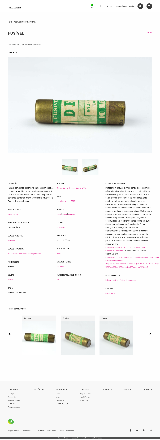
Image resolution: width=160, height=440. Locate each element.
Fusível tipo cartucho (128, 280)
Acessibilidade (28, 432)
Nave (58, 398)
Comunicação (110, 293)
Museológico (13, 214)
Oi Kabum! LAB (62, 405)
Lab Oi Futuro (85, 398)
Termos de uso (13, 432)
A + (108, 6)
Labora (58, 395)
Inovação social (14, 401)
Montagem (61, 227)
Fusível (11, 280)
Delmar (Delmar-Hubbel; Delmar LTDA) (71, 188)
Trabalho (11, 240)
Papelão (71, 214)
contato (132, 6)
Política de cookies (67, 432)
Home (10, 22)
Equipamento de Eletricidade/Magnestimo (24, 253)
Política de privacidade (47, 432)
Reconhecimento (14, 408)
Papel (64, 214)
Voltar (149, 32)
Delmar (108, 280)
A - (111, 6)
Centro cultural (86, 395)
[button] (10, 334)
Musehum (84, 401)
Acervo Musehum (21, 22)
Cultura (11, 395)
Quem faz (11, 405)
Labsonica (60, 401)
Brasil (59, 253)
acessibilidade (121, 6)
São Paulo (60, 266)
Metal (59, 214)
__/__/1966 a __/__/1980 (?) (66, 201)
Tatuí (58, 280)
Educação (12, 398)
